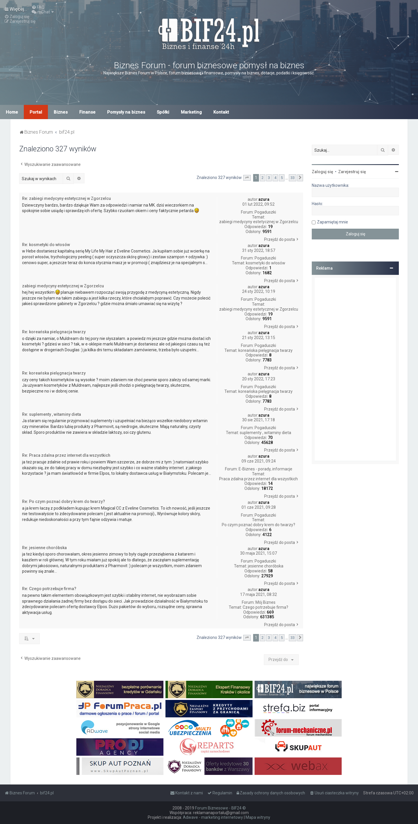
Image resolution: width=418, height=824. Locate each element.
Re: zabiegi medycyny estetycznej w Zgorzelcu (66, 198)
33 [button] (293, 177)
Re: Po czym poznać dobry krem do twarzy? (63, 501)
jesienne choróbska (265, 566)
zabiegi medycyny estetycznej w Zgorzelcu (258, 221)
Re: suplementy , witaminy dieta (51, 414)
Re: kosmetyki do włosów (46, 244)
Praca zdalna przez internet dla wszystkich (258, 479)
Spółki (163, 112)
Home (12, 112)
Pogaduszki (265, 212)
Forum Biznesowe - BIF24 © (220, 808)
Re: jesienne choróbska (44, 547)
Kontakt (221, 112)
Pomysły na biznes (126, 112)
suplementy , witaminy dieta (265, 432)
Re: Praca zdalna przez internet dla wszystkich (66, 455)
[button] (247, 178)
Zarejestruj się (352, 171)
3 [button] (269, 177)
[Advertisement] (355, 369)
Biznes (61, 112)
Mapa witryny (258, 817)
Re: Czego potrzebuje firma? (49, 588)
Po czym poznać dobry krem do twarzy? (258, 524)
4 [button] (275, 177)
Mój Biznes (265, 602)
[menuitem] (38, 7)
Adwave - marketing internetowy (213, 817)
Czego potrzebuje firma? (265, 607)
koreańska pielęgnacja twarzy (265, 350)
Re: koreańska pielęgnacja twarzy (54, 331)
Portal (36, 112)
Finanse (87, 112)
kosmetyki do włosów (265, 263)
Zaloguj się (322, 171)
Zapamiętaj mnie (332, 222)
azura (263, 199)
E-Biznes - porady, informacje (265, 469)
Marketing (191, 112)
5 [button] (282, 177)
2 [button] (263, 177)
